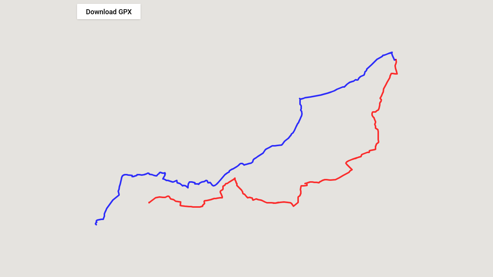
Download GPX (109, 12)
